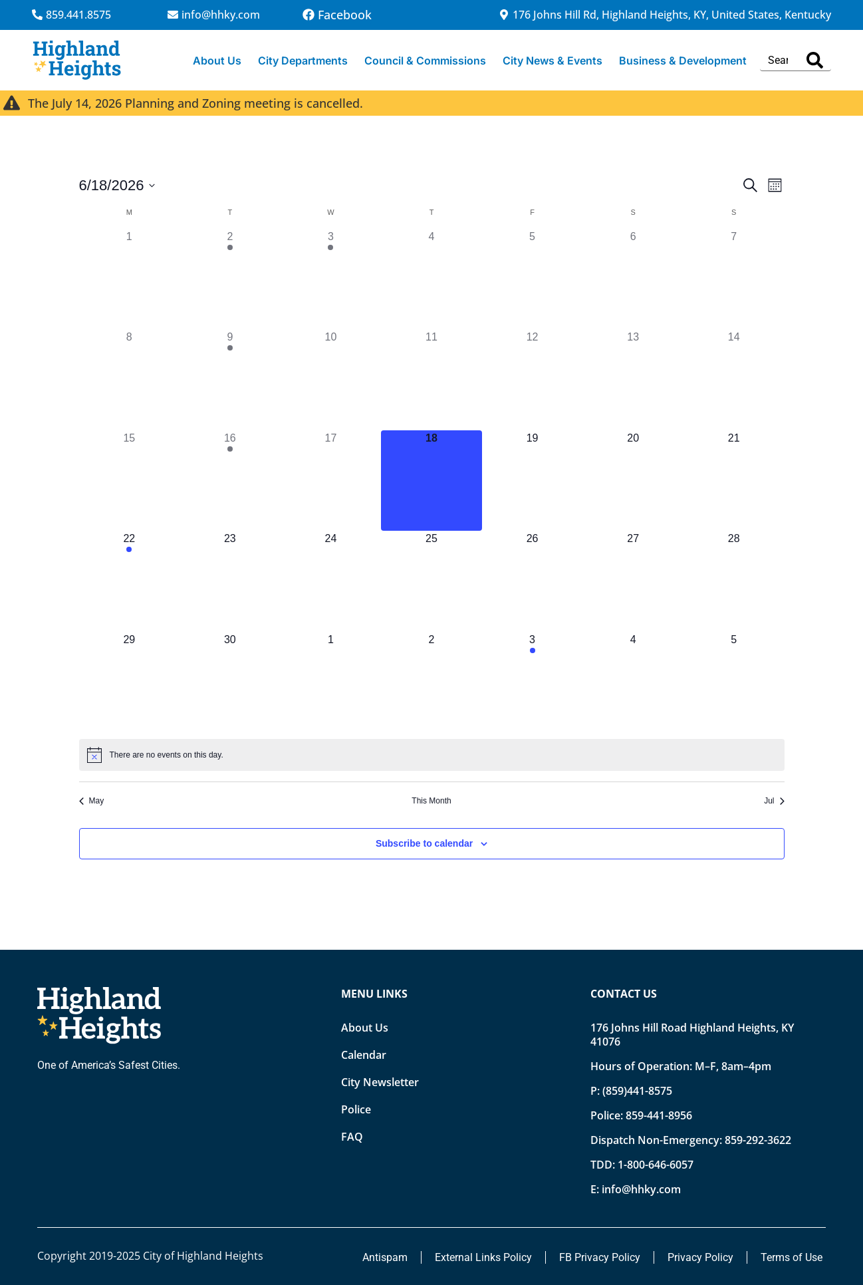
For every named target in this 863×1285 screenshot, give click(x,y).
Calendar (363, 1055)
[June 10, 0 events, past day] (331, 379)
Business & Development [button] (683, 60)
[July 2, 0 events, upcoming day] (431, 682)
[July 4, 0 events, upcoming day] (632, 682)
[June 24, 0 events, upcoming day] (331, 581)
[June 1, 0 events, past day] (129, 279)
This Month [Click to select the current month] (431, 800)
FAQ (352, 1136)
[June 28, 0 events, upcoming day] (734, 581)
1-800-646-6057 (655, 1164)
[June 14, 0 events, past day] (734, 379)
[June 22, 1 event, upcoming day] (129, 581)
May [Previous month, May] (91, 800)
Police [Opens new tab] (356, 1109)
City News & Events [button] (552, 60)
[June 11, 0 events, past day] (431, 379)
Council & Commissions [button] (425, 60)
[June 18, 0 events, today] (431, 480)
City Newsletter (380, 1082)
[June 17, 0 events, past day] (331, 480)
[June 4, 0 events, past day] (431, 279)
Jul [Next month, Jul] (774, 800)
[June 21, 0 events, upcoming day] (734, 480)
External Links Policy (483, 1257)
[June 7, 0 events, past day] (734, 279)
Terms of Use (791, 1257)
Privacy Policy (700, 1257)
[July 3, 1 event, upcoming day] (532, 682)
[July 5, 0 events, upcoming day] (734, 682)
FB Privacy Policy (599, 1257)
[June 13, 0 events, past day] (632, 379)
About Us (217, 60)
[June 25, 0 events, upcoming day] (431, 581)
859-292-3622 (758, 1140)
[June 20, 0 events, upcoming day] (632, 480)
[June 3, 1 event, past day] (331, 279)
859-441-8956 (659, 1115)
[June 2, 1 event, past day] (230, 279)
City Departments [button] (303, 60)
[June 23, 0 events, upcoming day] (230, 581)
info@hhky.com (641, 1189)
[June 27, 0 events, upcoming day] (632, 581)
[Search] (815, 60)
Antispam (385, 1257)
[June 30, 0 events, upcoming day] (230, 682)
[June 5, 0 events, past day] (532, 279)
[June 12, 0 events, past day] (532, 379)
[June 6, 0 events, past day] (632, 279)
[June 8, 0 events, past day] (129, 379)
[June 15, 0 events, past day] (129, 480)
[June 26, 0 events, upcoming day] (532, 581)
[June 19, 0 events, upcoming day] (532, 480)
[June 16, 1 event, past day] (230, 480)
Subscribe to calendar (424, 843)
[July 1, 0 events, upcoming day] (331, 682)
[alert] (432, 755)
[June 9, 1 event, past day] (230, 379)
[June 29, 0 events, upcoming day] (129, 682)
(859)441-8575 (637, 1090)
